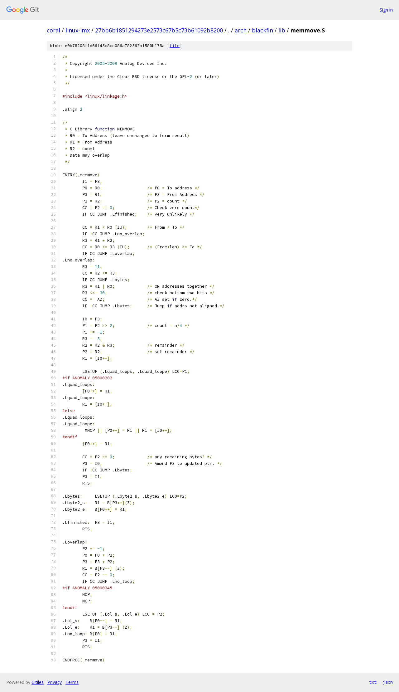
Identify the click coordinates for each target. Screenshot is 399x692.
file (175, 45)
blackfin (262, 30)
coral (53, 30)
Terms (72, 682)
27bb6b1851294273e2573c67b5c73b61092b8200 (159, 30)
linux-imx (77, 30)
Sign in (386, 10)
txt (373, 682)
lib (281, 30)
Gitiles (37, 682)
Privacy (54, 682)
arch (241, 30)
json (388, 682)
